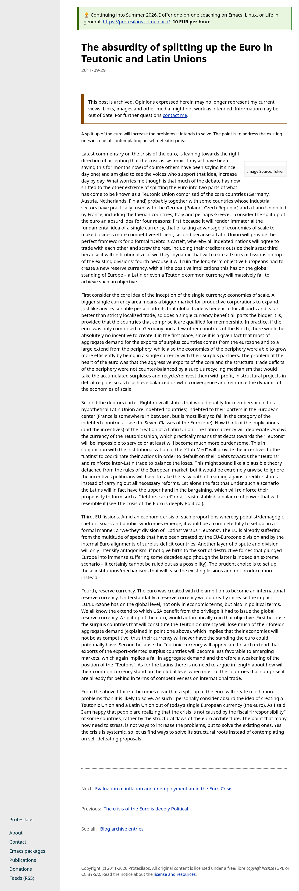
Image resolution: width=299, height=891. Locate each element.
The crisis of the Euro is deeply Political (146, 809)
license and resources (175, 874)
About (16, 833)
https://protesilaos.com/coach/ (136, 21)
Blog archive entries (122, 829)
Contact (17, 842)
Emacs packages (27, 851)
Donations (20, 869)
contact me (175, 115)
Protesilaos (21, 819)
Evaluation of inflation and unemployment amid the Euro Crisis (163, 788)
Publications (22, 860)
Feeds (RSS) (21, 878)
